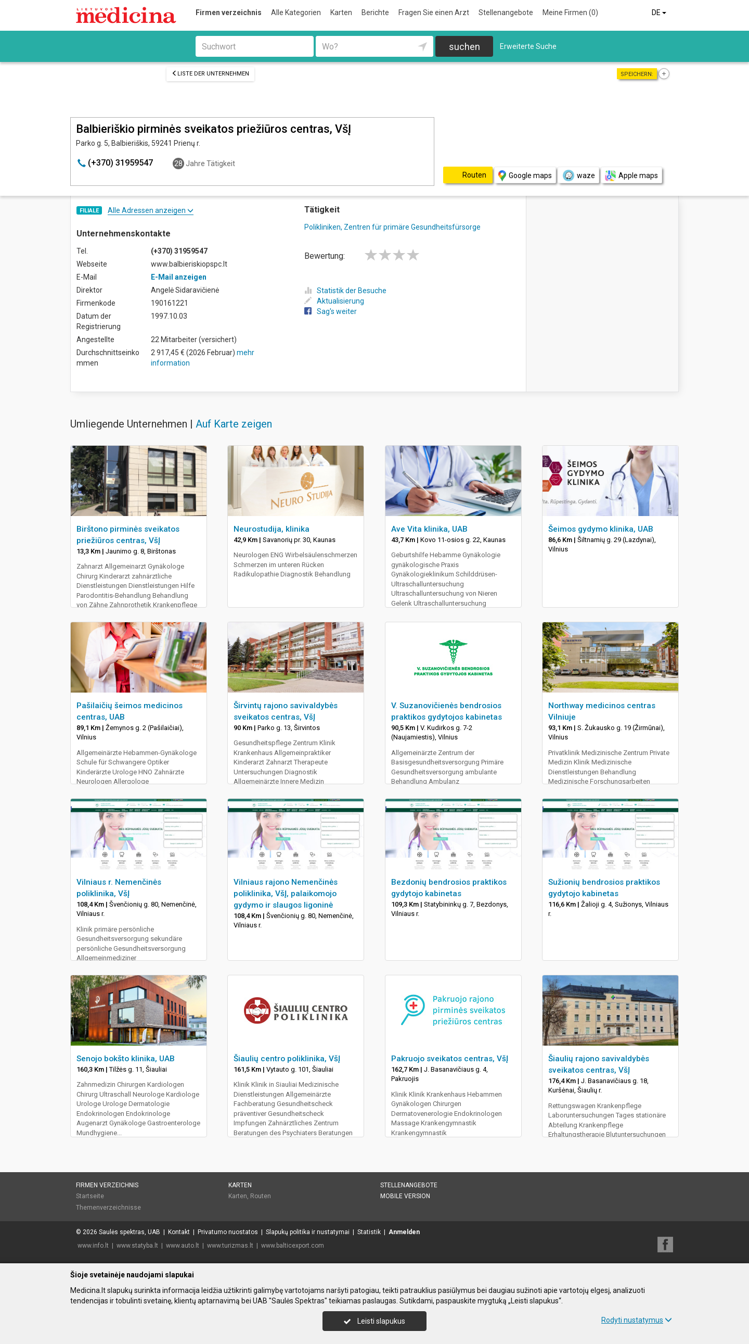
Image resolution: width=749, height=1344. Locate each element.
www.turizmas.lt (230, 1245)
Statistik (369, 1232)
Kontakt (179, 1232)
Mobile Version (405, 1196)
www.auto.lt (182, 1245)
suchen (464, 46)
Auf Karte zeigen (234, 424)
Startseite (90, 1196)
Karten (341, 12)
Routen (260, 1196)
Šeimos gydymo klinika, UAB (600, 529)
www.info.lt (93, 1245)
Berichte (375, 12)
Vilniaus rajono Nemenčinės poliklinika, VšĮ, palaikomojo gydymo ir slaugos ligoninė (286, 893)
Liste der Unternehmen (210, 73)
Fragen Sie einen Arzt (433, 12)
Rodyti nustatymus (636, 1320)
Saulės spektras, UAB (129, 1232)
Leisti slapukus (374, 1321)
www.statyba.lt (137, 1245)
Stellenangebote (506, 12)
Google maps (525, 175)
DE (660, 12)
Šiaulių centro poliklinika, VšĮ (287, 1058)
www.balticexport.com (292, 1245)
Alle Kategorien (296, 12)
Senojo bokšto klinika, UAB (125, 1058)
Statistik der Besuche (345, 290)
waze (578, 175)
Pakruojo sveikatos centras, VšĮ (449, 1058)
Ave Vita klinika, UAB (429, 529)
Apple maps (631, 175)
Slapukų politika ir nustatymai (308, 1232)
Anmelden (404, 1232)
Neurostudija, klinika (271, 529)
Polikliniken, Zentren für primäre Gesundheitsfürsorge (392, 227)
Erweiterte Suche (528, 46)
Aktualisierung (334, 301)
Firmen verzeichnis (229, 12)
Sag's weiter (330, 311)
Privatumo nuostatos (228, 1232)
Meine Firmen (570, 12)
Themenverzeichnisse (108, 1207)
